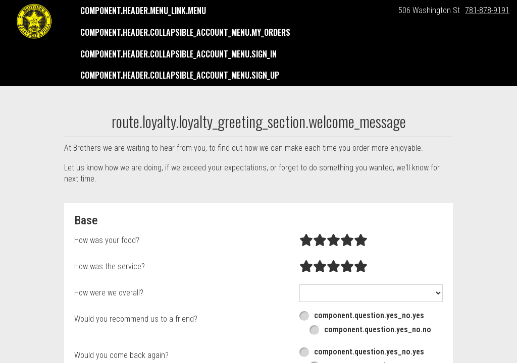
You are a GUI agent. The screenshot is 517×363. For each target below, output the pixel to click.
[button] (34, 21)
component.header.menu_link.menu (143, 11)
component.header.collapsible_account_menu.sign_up (179, 75)
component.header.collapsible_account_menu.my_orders (185, 32)
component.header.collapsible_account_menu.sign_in (178, 54)
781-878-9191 (487, 10)
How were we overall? (108, 292)
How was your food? (106, 240)
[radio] (306, 240)
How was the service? (109, 266)
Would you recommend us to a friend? (135, 319)
